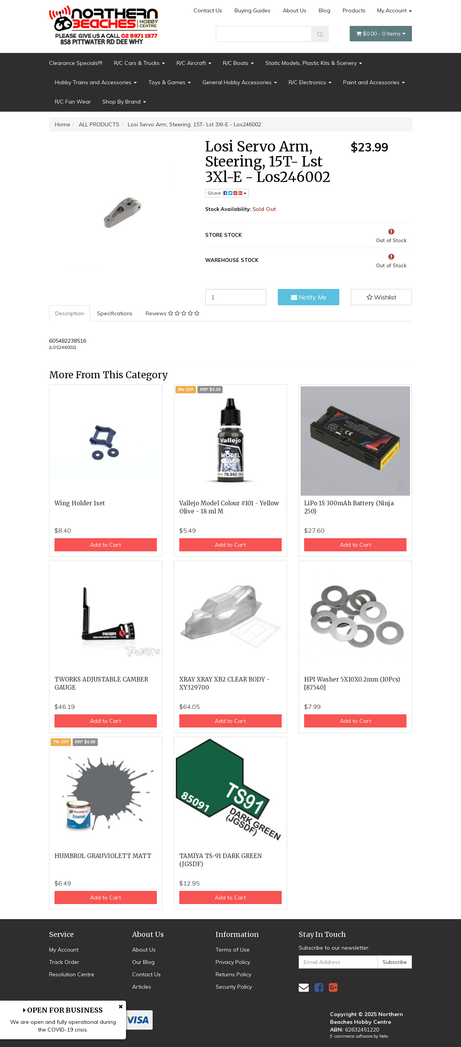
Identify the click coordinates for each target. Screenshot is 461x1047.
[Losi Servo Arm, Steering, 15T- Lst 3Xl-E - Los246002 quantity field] (236, 297)
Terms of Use (233, 949)
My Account (394, 10)
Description (69, 313)
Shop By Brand (124, 101)
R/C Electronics (310, 82)
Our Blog (143, 962)
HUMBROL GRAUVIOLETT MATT (102, 856)
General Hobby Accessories (239, 82)
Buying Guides (252, 10)
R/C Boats (238, 62)
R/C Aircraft (194, 62)
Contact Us (208, 10)
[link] (319, 987)
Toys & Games (169, 82)
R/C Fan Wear (73, 101)
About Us (294, 10)
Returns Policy (233, 974)
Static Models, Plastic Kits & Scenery (313, 62)
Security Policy (234, 986)
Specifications (115, 313)
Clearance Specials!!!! (75, 62)
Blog (324, 10)
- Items (380, 33)
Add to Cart (105, 544)
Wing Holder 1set (79, 503)
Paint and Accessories (374, 82)
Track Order (64, 962)
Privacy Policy (233, 962)
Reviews (172, 313)
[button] (381, 297)
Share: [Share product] (227, 193)
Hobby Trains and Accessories (96, 82)
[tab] (70, 313)
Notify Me (309, 297)
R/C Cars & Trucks (139, 62)
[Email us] (304, 987)
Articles (141, 986)
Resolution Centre (71, 974)
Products (354, 10)
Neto (383, 1036)
